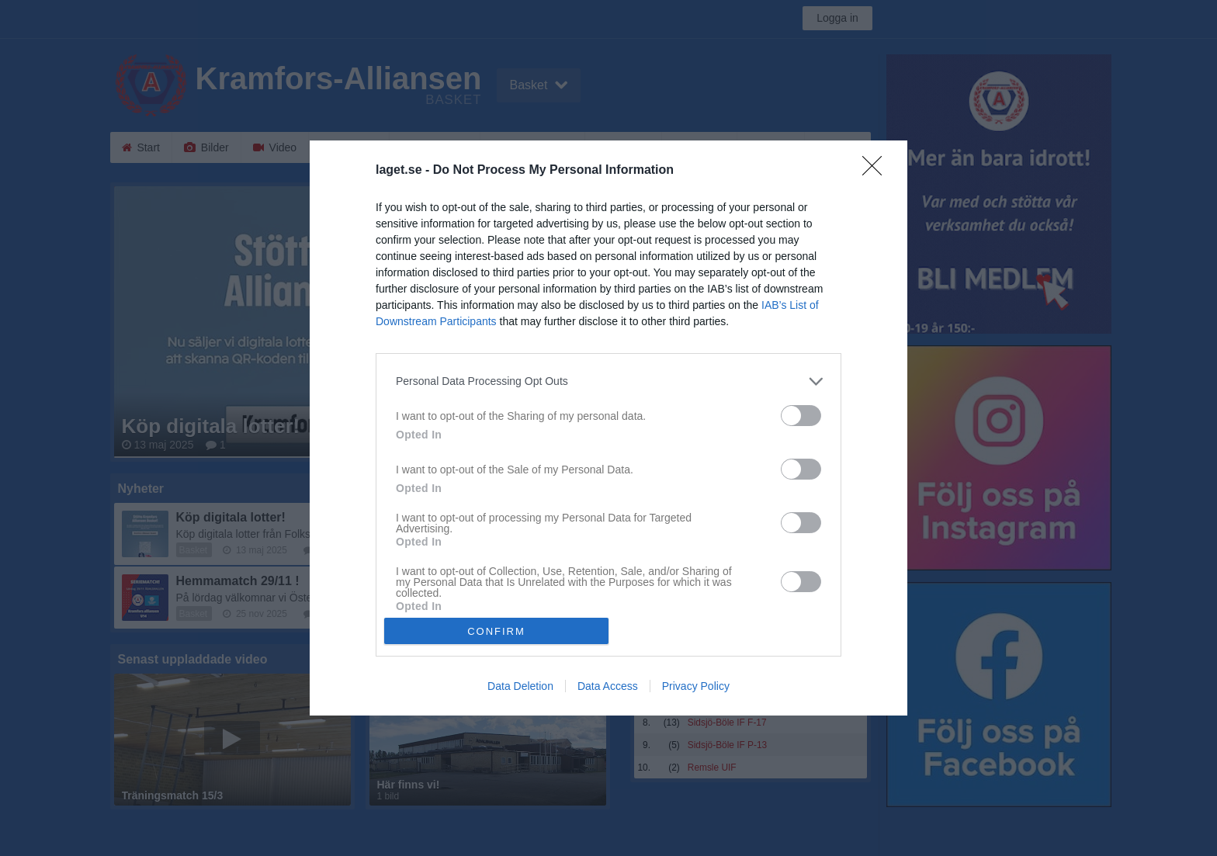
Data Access (607, 686)
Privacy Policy (696, 686)
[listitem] (608, 381)
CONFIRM (496, 631)
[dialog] (608, 428)
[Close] (877, 170)
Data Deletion (520, 686)
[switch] (801, 415)
